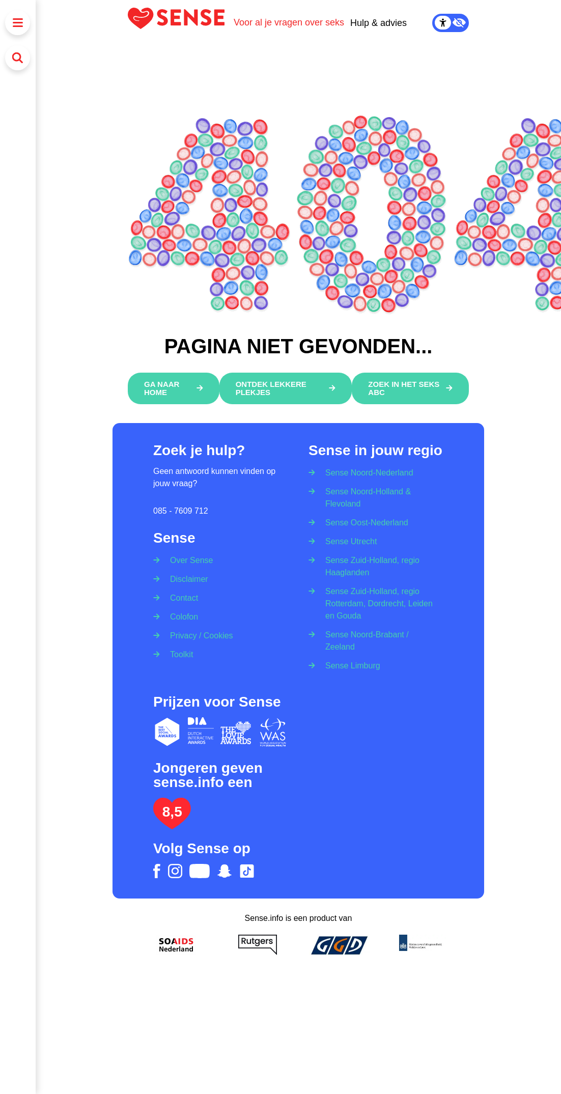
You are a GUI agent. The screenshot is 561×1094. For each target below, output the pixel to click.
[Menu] (17, 22)
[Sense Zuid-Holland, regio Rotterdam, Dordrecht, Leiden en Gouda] (375, 603)
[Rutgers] (257, 945)
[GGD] (339, 945)
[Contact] (180, 597)
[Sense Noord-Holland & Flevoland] (375, 497)
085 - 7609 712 (180, 511)
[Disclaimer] (185, 578)
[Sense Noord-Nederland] (366, 470)
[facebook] (156, 871)
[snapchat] (224, 871)
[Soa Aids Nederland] (176, 945)
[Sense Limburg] (349, 665)
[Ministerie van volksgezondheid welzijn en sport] (420, 945)
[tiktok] (247, 871)
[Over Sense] (188, 557)
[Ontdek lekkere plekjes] (285, 388)
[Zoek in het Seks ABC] (410, 388)
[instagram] (175, 871)
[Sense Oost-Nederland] (363, 522)
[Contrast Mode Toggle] (450, 23)
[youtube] (199, 871)
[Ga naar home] (173, 388)
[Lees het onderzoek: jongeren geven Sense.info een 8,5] (172, 825)
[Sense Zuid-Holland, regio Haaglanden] (375, 565)
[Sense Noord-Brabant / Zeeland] (375, 640)
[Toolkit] (178, 653)
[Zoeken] (17, 57)
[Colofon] (180, 616)
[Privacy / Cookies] (198, 635)
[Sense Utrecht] (347, 540)
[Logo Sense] (181, 22)
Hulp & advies (378, 22)
